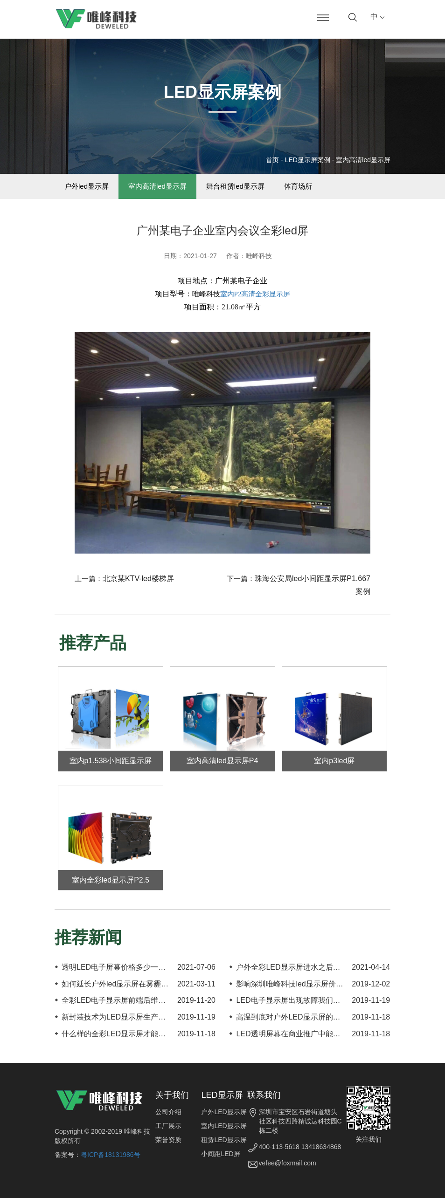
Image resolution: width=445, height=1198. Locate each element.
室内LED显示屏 (223, 1126)
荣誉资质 (168, 1139)
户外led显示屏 (86, 187)
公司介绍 (168, 1112)
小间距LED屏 (220, 1153)
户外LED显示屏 (223, 1112)
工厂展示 (168, 1126)
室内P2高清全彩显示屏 (255, 294)
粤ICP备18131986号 (110, 1154)
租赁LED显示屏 (223, 1139)
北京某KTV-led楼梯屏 (138, 579)
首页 (272, 160)
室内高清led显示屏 (363, 160)
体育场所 (298, 187)
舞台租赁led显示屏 (235, 187)
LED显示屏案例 (307, 160)
